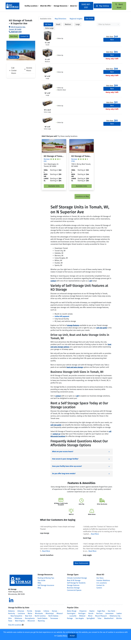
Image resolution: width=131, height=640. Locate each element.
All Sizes (48, 24)
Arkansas (21, 611)
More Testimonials (81, 563)
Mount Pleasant (101, 616)
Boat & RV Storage (73, 580)
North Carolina (40, 616)
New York (28, 616)
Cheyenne (83, 611)
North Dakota (53, 616)
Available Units (53, 186)
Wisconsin (31, 621)
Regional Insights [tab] (76, 19)
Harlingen (82, 613)
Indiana (46, 611)
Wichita (119, 618)
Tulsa (99, 618)
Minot (90, 616)
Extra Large (49, 28)
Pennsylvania (30, 618)
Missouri (60, 613)
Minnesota (39, 613)
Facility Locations (31, 6)
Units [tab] (45, 19)
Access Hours (28, 69)
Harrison (99, 613)
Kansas (54, 611)
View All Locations (16, 625)
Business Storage (73, 588)
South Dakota (42, 618)
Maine (30, 613)
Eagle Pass (101, 611)
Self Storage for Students (76, 583)
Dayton (92, 611)
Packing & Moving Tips (46, 578)
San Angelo (80, 618)
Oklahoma (18, 618)
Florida (29, 611)
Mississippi (50, 613)
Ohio (10, 618)
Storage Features (73, 585)
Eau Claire (111, 611)
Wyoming (41, 621)
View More (13, 57)
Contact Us (24, 36)
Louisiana (21, 613)
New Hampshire (16, 616)
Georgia (38, 611)
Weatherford (108, 618)
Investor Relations (103, 580)
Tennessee (54, 618)
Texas (10, 621)
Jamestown (110, 613)
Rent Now (13, 36)
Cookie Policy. (62, 636)
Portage (70, 618)
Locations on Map (82, 196)
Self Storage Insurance (46, 585)
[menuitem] (32, 6)
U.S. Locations (102, 583)
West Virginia (20, 621)
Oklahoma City (115, 616)
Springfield (91, 618)
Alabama (11, 611)
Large (78, 24)
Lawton (119, 613)
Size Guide (89, 18)
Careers (99, 588)
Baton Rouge (71, 611)
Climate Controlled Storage (77, 578)
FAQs (39, 583)
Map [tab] (60, 19)
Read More (95, 534)
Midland (82, 616)
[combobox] (108, 24)
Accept (72, 636)
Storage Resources (61, 6)
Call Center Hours (13, 70)
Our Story (100, 578)
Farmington (71, 613)
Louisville (72, 616)
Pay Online (102, 6)
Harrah (90, 613)
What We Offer (46, 6)
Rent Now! (117, 6)
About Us (74, 6)
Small (58, 24)
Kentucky (11, 613)
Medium (68, 24)
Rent (112, 40)
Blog (39, 588)
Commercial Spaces (74, 590)
